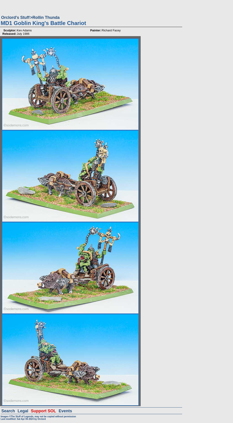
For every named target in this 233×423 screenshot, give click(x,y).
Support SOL (43, 411)
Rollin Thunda (46, 17)
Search (8, 411)
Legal (23, 411)
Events (65, 411)
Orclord (41, 419)
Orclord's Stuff (15, 17)
